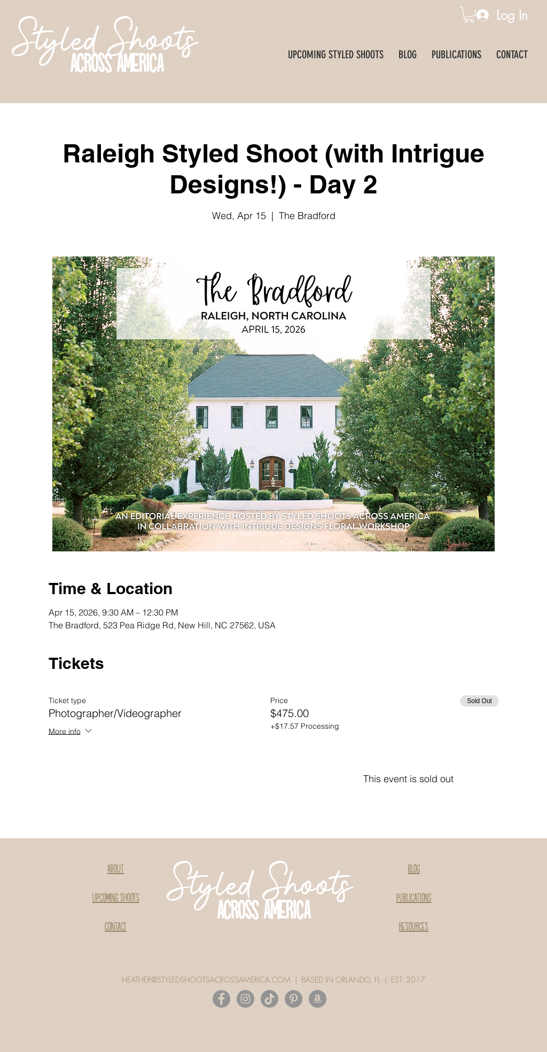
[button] (469, 14)
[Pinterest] (293, 999)
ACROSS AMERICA (116, 65)
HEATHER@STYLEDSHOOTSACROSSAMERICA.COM (206, 980)
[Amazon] (317, 999)
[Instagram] (245, 999)
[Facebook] (221, 999)
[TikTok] (269, 999)
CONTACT (116, 927)
